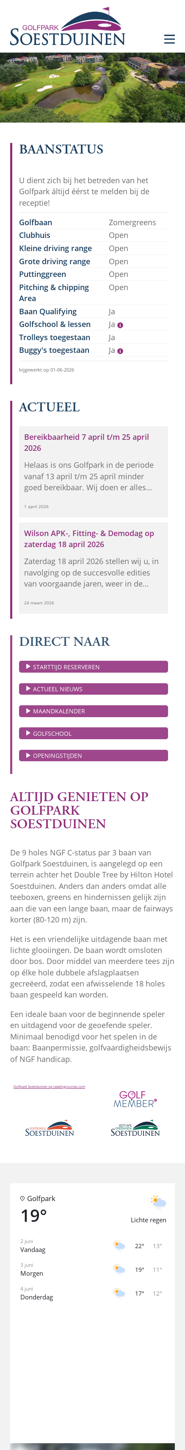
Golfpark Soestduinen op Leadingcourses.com (49, 1086)
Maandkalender (59, 711)
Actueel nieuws (58, 689)
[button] (92, 1366)
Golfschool (52, 733)
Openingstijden (57, 756)
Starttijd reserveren (66, 667)
